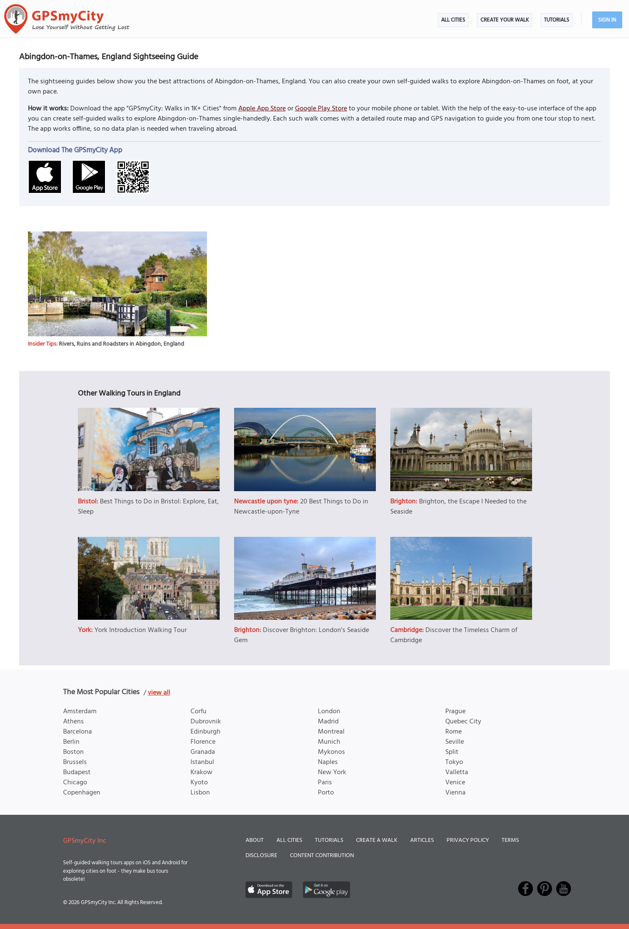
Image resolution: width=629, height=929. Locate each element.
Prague (455, 711)
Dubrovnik (205, 721)
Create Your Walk (504, 20)
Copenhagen (81, 792)
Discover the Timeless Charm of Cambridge (453, 635)
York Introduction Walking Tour (140, 630)
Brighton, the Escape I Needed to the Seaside (458, 506)
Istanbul (202, 762)
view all (159, 692)
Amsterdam (80, 711)
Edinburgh (205, 731)
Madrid (328, 721)
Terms (510, 840)
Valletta (456, 772)
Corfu (198, 711)
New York (332, 772)
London (329, 711)
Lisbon (200, 792)
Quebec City (463, 721)
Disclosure (261, 855)
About (255, 840)
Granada (202, 752)
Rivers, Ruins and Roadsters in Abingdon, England (121, 344)
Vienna (455, 792)
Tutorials (556, 20)
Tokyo (454, 762)
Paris (325, 782)
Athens (73, 721)
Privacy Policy (468, 840)
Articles (422, 840)
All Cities (453, 20)
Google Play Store (321, 108)
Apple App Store (262, 108)
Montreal (331, 731)
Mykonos (331, 752)
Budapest (77, 772)
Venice (455, 782)
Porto (326, 792)
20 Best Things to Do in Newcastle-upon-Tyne (301, 506)
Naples (328, 762)
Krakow (201, 772)
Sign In (607, 20)
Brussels (75, 762)
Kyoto (199, 782)
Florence (202, 742)
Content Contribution (322, 855)
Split (451, 752)
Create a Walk (376, 840)
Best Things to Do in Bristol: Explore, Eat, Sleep (148, 506)
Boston (73, 752)
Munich (329, 742)
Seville (454, 742)
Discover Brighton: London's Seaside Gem (301, 635)
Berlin (71, 742)
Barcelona (77, 731)
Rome (453, 731)
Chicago (75, 782)
